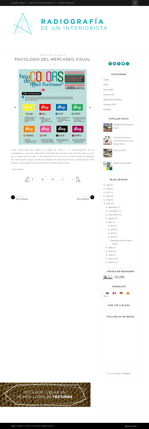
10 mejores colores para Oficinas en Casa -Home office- (124, 140)
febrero (111, 262)
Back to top (131, 426)
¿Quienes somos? (8, 45)
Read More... (18, 169)
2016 (108, 196)
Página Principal (66, 3)
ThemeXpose (36, 426)
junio (110, 247)
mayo (110, 251)
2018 (108, 189)
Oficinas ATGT (109, 104)
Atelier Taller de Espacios (41, 3)
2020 (108, 185)
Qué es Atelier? (120, 150)
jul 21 (113, 226)
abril (110, 255)
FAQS (105, 84)
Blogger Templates (17, 426)
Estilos (106, 80)
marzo (111, 258)
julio (110, 222)
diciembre (112, 207)
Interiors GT (108, 94)
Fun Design (108, 89)
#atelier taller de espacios (52, 55)
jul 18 (113, 229)
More (105, 296)
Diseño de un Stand (122, 163)
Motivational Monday (112, 99)
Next (90, 107)
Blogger (127, 373)
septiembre (113, 214)
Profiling (107, 109)
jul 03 (113, 237)
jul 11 (112, 233)
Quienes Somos (18, 3)
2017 (108, 192)
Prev (15, 107)
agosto (111, 218)
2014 (108, 203)
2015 (108, 200)
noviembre (113, 211)
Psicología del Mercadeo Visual (53, 59)
